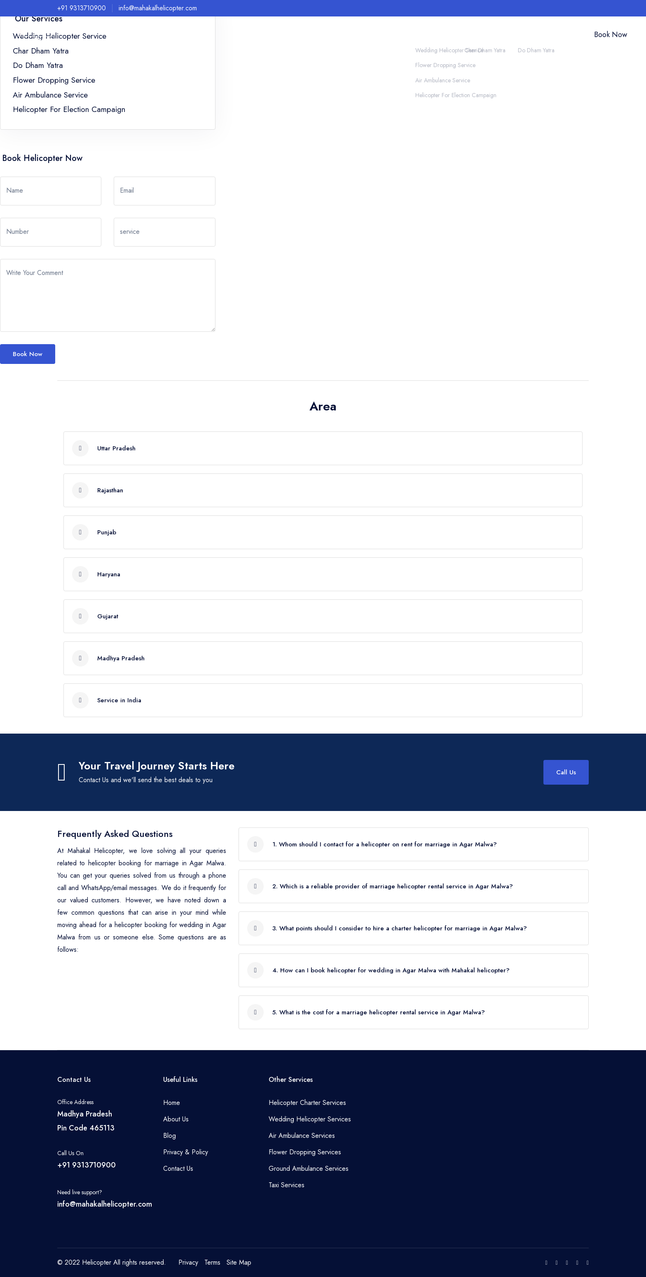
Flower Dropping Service (54, 80)
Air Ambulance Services (302, 1135)
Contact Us (556, 35)
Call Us (566, 772)
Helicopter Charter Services (307, 1102)
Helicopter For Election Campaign (69, 109)
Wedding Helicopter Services (310, 1119)
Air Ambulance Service (50, 94)
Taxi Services (286, 1185)
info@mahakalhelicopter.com (158, 8)
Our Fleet (523, 35)
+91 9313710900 (81, 8)
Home (303, 35)
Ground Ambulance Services (309, 1168)
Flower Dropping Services (305, 1152)
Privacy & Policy (185, 1152)
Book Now (610, 34)
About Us (330, 35)
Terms (212, 1262)
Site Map (239, 1262)
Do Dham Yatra (38, 65)
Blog (169, 1135)
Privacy (188, 1262)
